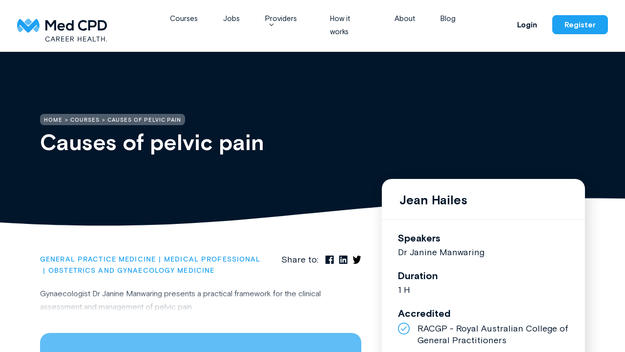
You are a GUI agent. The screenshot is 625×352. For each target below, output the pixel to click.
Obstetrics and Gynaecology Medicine (131, 270)
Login (527, 25)
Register (580, 25)
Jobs (231, 18)
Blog (448, 18)
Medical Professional (212, 259)
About (405, 18)
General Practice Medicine (98, 259)
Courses (184, 18)
